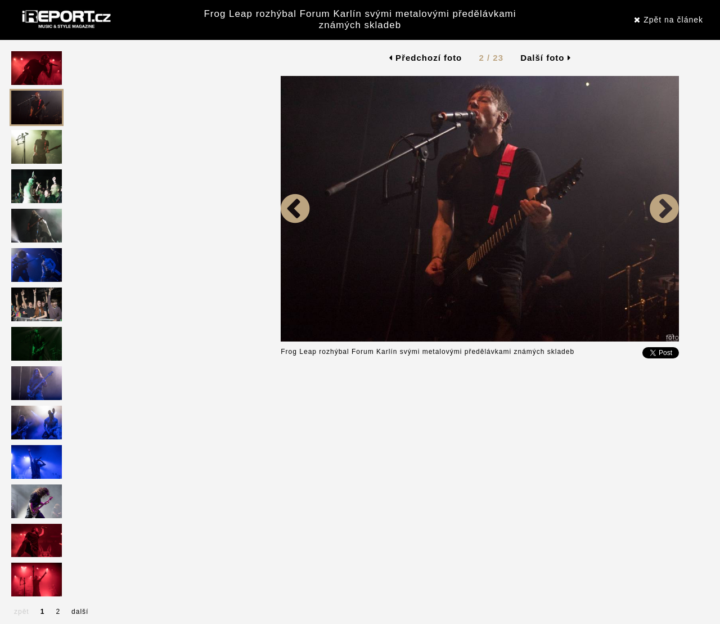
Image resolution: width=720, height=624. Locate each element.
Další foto (545, 57)
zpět (21, 612)
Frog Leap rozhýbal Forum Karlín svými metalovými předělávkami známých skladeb (360, 19)
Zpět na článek (668, 19)
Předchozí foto (425, 57)
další (79, 612)
